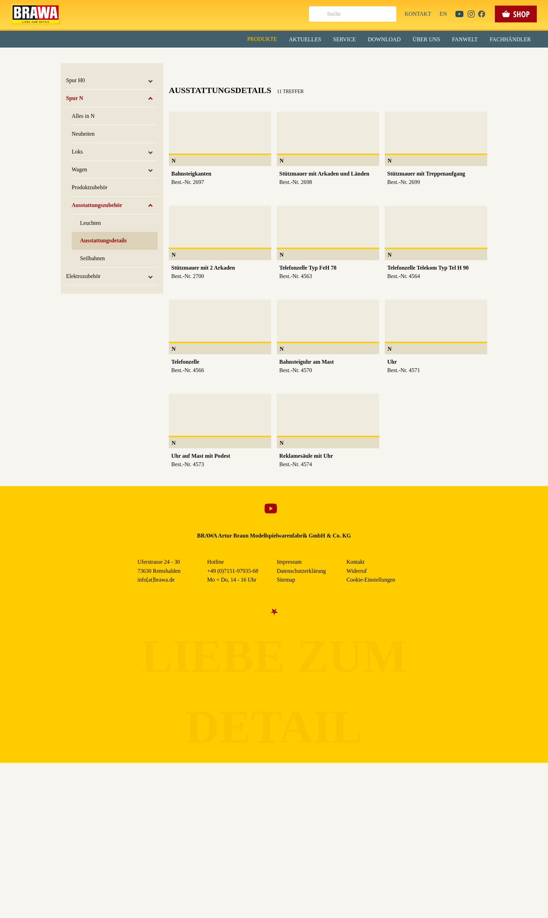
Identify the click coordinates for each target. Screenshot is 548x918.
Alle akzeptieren (274, 91)
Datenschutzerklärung (333, 160)
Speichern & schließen (274, 110)
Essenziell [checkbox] (212, 57)
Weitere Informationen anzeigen (274, 145)
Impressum (298, 160)
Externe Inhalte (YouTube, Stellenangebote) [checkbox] (244, 72)
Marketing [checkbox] (244, 57)
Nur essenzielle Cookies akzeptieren (274, 130)
